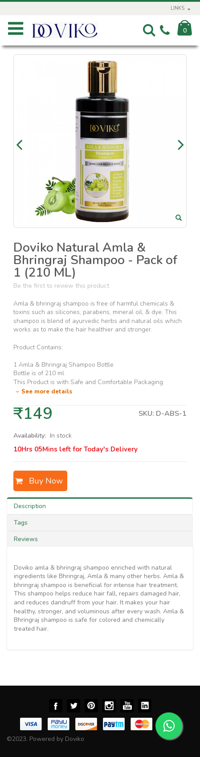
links (177, 8)
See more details (42, 392)
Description (30, 506)
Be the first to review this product (61, 285)
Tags (21, 522)
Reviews (26, 539)
